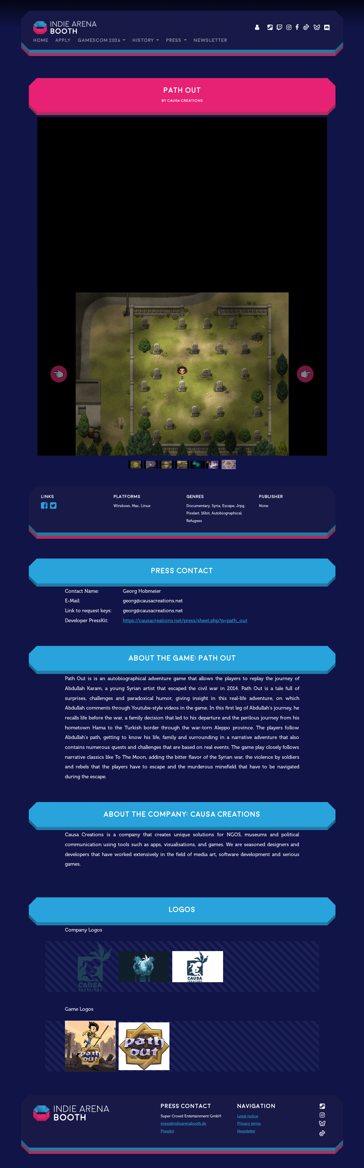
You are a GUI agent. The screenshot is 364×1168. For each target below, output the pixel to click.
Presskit (167, 1131)
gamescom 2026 (99, 40)
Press (174, 40)
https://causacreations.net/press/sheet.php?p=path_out (185, 621)
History (143, 40)
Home (40, 40)
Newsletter (210, 40)
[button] (59, 374)
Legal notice (247, 1116)
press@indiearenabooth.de (183, 1123)
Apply (63, 40)
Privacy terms (249, 1123)
